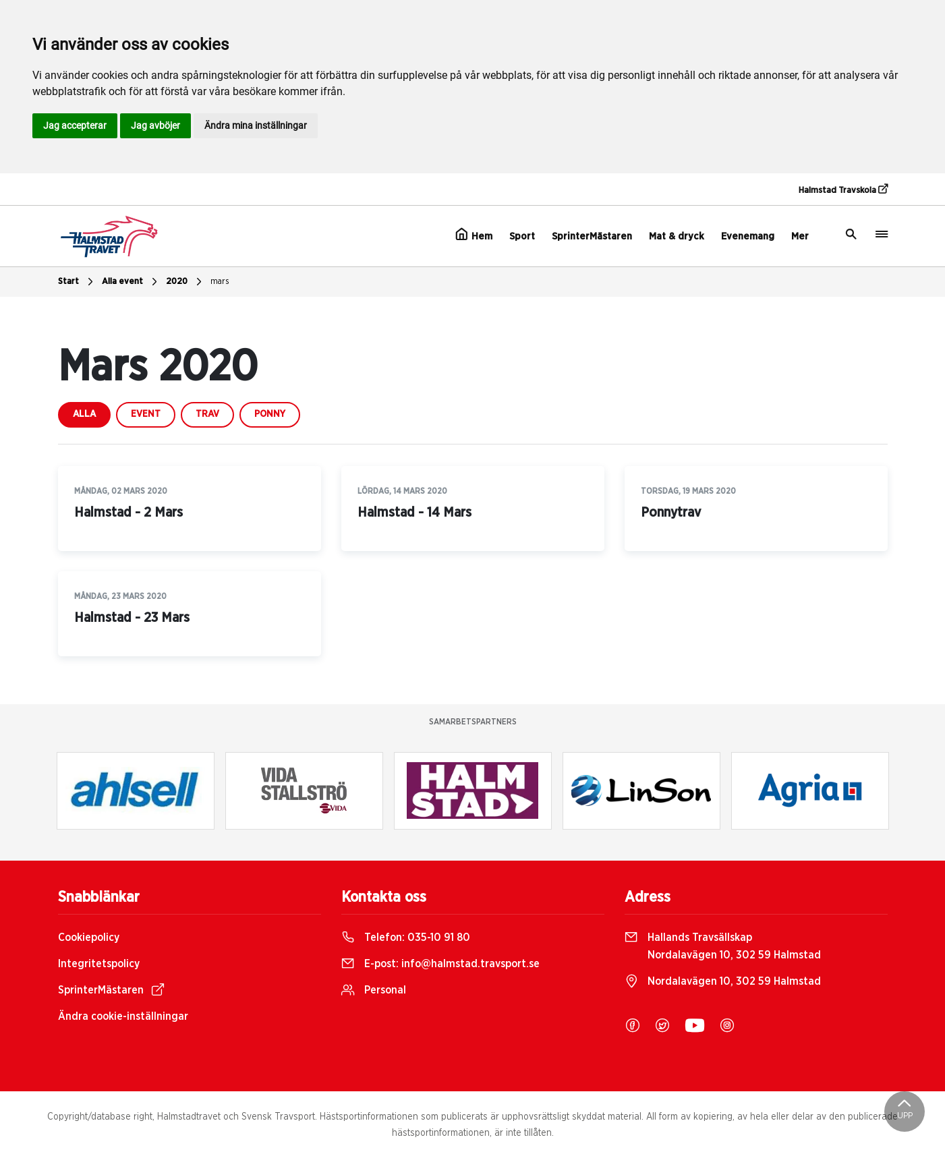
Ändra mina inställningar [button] (255, 125)
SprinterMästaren (592, 236)
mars (219, 281)
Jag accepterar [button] (75, 125)
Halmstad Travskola (843, 189)
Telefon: (405, 937)
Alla (84, 414)
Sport (522, 236)
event (146, 414)
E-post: (440, 964)
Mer (800, 236)
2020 (185, 282)
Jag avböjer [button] (155, 125)
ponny (269, 414)
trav (207, 414)
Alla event (131, 282)
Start (77, 282)
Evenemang (747, 236)
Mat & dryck (676, 236)
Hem (473, 234)
